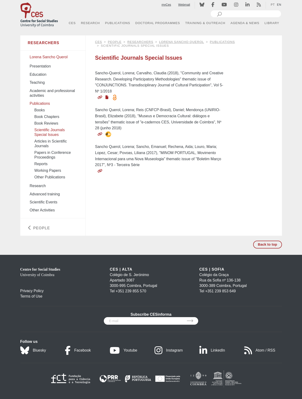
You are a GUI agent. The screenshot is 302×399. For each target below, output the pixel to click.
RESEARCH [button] (90, 23)
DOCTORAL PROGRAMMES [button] (157, 23)
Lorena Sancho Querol (181, 42)
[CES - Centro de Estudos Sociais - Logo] (39, 14)
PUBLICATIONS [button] (117, 23)
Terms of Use (31, 296)
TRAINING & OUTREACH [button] (205, 23)
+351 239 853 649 (220, 291)
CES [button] (72, 23)
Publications (222, 42)
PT (273, 4)
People (115, 42)
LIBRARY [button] (271, 23)
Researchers (140, 42)
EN (279, 4)
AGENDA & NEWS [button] (245, 23)
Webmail (184, 4)
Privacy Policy (32, 291)
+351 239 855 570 (131, 291)
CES (98, 42)
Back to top (267, 244)
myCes (166, 4)
